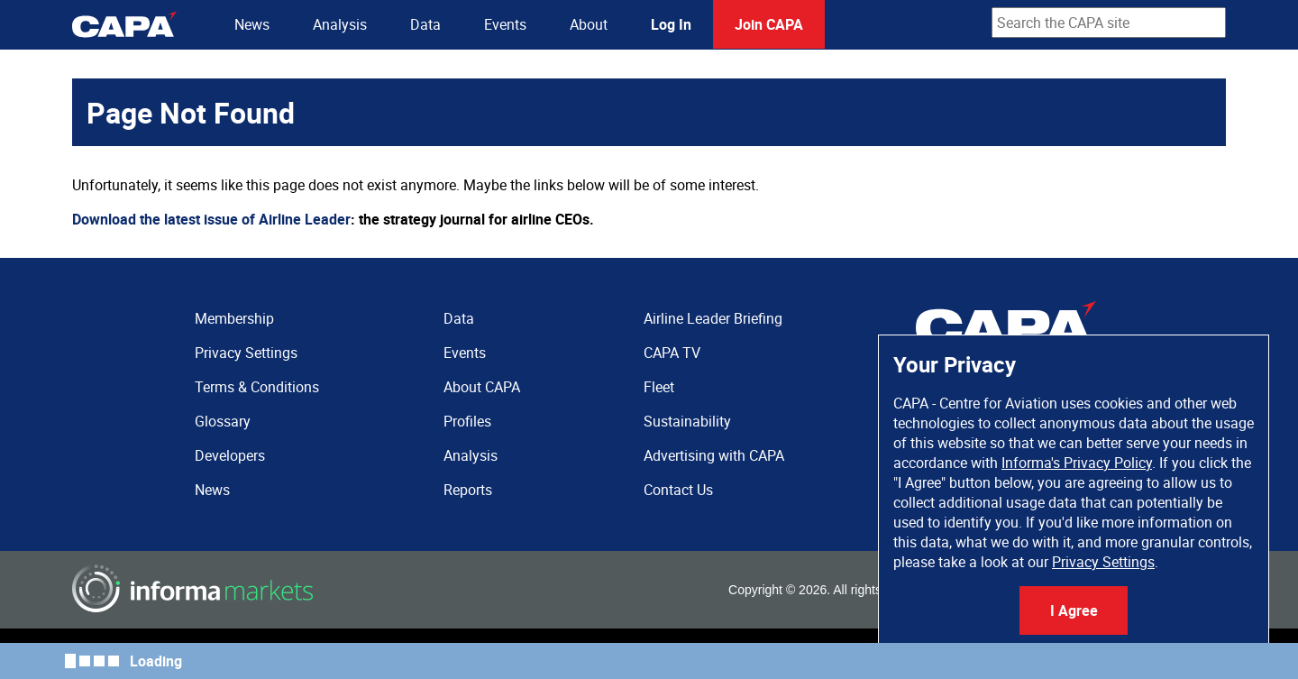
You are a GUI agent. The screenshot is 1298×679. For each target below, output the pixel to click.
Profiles (467, 421)
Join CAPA (769, 24)
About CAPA (481, 387)
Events (505, 24)
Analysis (340, 24)
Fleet (659, 387)
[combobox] (1109, 22)
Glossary (223, 421)
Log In (671, 24)
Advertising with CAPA (714, 455)
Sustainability (687, 421)
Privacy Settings (1103, 562)
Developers (230, 455)
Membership (234, 318)
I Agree (1074, 610)
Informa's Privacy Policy (1076, 463)
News (252, 24)
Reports (467, 490)
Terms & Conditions (257, 387)
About (589, 24)
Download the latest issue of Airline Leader (211, 219)
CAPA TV (672, 352)
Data (425, 24)
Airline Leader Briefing (713, 318)
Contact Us (678, 490)
